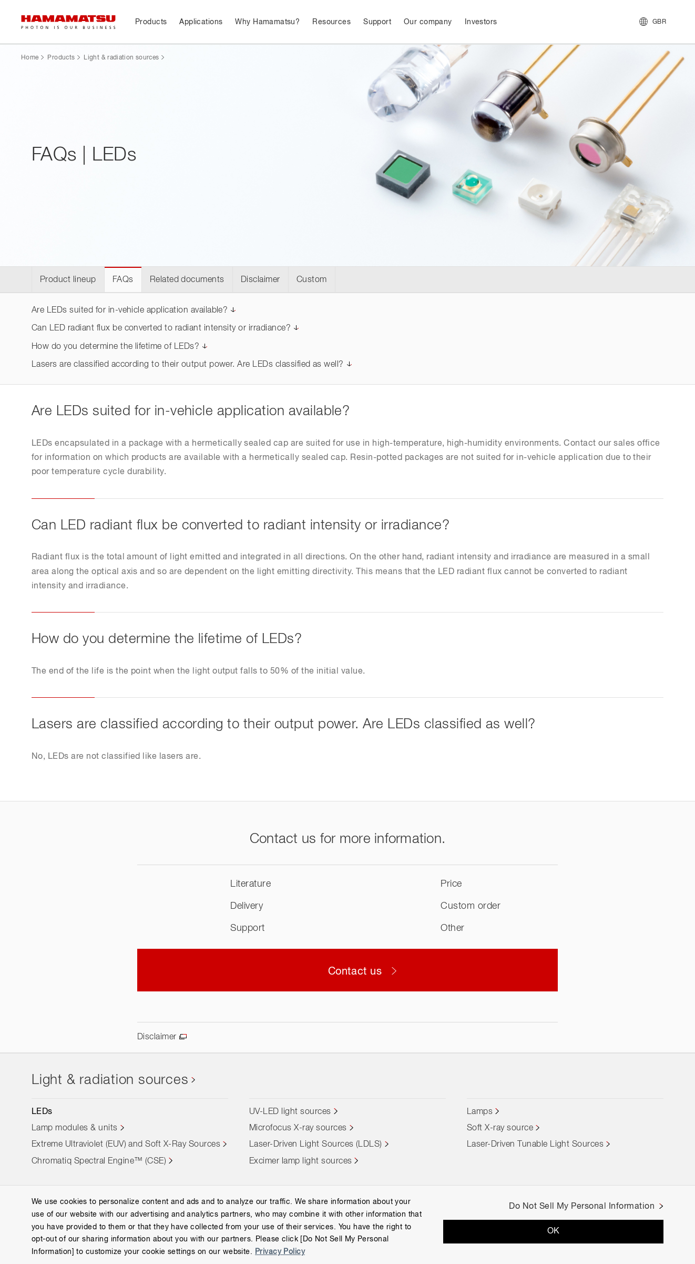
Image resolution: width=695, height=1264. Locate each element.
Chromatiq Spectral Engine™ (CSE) (99, 1161)
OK (553, 1231)
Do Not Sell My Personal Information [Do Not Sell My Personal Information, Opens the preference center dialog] (582, 1206)
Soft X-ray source (500, 1128)
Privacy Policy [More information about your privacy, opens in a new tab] (280, 1252)
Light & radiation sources (121, 58)
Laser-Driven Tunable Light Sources (535, 1144)
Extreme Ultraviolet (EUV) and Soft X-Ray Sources (126, 1144)
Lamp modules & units (75, 1128)
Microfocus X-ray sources (298, 1128)
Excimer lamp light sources (300, 1161)
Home (29, 58)
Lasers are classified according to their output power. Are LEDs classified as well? (188, 364)
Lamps (480, 1112)
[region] (347, 1224)
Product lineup (68, 280)
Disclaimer (260, 280)
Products (61, 58)
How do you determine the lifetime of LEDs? (115, 347)
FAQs (123, 280)
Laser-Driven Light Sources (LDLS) (315, 1144)
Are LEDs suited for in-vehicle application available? (130, 310)
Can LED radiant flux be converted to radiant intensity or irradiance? (161, 328)
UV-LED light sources (290, 1112)
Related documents (187, 280)
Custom (312, 280)
